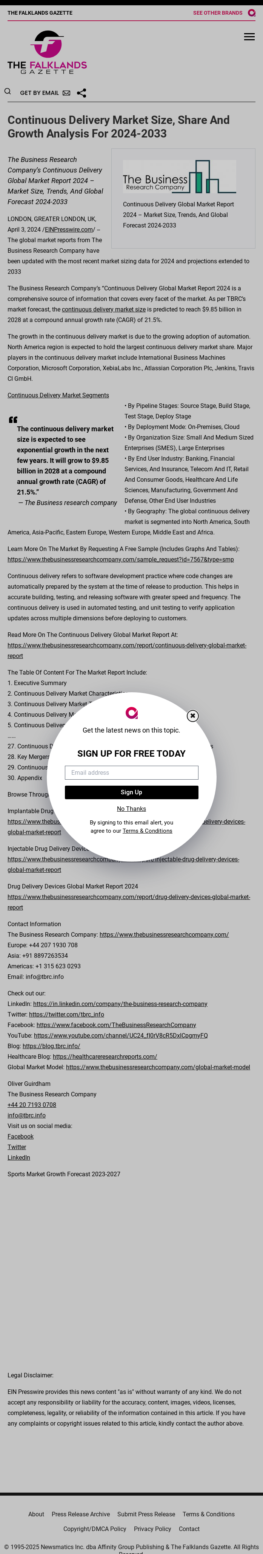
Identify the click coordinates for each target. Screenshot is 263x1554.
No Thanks (131, 808)
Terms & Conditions (147, 830)
